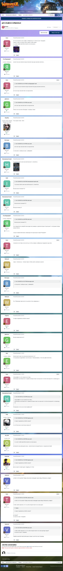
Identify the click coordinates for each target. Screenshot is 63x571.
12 (7, 430)
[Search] (49, 14)
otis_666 (7, 437)
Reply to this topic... (13, 555)
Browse (5, 13)
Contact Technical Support (22, 569)
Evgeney (7, 318)
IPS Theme (3, 567)
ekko (7, 355)
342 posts (7, 193)
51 (7, 135)
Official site (30, 13)
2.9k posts (7, 136)
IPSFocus (8, 567)
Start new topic (43, 35)
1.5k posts (7, 471)
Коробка (7, 120)
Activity (12, 13)
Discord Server (21, 13)
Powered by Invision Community (56, 568)
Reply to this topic (56, 35)
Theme (8, 569)
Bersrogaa (7, 142)
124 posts (7, 274)
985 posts (7, 431)
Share (49, 29)
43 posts (7, 452)
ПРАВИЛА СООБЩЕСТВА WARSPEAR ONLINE (31, 20)
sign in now (30, 548)
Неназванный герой (7, 161)
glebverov (7, 101)
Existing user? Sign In (46, 6)
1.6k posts (7, 331)
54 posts (7, 53)
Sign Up (54, 6)
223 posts (7, 76)
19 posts (7, 155)
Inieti (7, 180)
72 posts (7, 174)
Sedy (7, 416)
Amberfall (7, 458)
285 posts (7, 370)
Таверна (17, 30)
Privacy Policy (13, 569)
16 (7, 470)
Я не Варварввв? (7, 61)
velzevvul (7, 477)
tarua (8, 28)
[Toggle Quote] (15, 86)
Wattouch (7, 261)
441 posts (7, 114)
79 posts (7, 490)
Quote (17, 57)
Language (3, 569)
